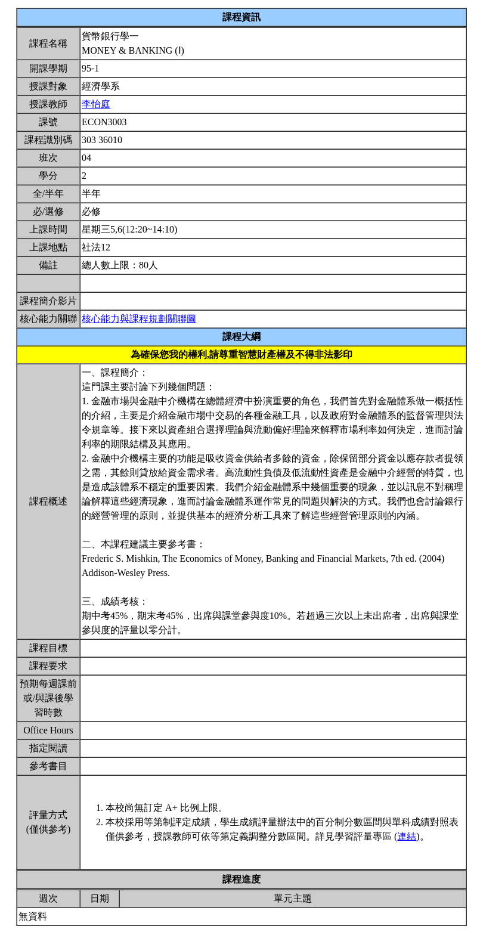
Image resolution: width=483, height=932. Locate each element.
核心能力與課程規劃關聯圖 (139, 319)
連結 (406, 836)
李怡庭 (96, 104)
